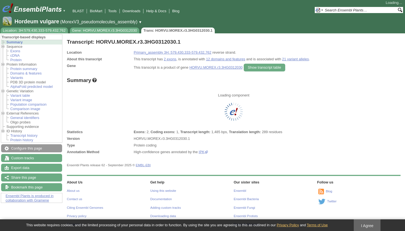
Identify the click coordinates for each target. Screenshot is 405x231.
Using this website (163, 190)
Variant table (20, 95)
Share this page (23, 177)
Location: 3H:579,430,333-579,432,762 (34, 30)
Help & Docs (156, 11)
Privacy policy (76, 216)
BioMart (96, 11)
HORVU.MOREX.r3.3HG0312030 (216, 67)
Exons (15, 51)
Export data (20, 168)
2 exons (170, 59)
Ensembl (240, 190)
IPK (201, 152)
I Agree (367, 225)
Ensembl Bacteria (246, 199)
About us (73, 190)
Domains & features (26, 73)
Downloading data (163, 216)
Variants (16, 78)
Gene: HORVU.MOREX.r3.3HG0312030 (104, 30)
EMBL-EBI (143, 165)
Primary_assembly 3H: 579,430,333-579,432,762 (172, 52)
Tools (112, 11)
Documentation (161, 199)
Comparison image (25, 109)
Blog (175, 11)
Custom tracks (22, 158)
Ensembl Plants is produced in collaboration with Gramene (29, 198)
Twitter (332, 201)
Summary (14, 42)
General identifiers (24, 118)
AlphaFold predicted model (31, 87)
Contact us (74, 199)
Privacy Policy (288, 225)
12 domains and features (225, 59)
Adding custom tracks (165, 207)
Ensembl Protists (246, 216)
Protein (16, 60)
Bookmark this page (27, 187)
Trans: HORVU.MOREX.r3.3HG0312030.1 (178, 30)
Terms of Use (317, 225)
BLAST (78, 11)
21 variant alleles (295, 59)
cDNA (14, 55)
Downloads (131, 11)
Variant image (21, 100)
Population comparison (28, 104)
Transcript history (24, 135)
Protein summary (23, 69)
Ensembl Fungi (244, 207)
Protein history (21, 140)
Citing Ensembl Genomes (85, 207)
